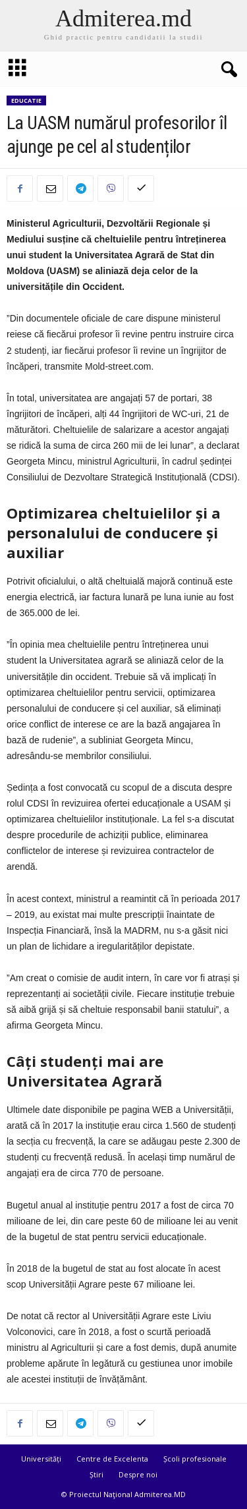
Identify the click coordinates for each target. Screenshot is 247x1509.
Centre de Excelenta (112, 1459)
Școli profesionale (195, 1459)
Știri (96, 1474)
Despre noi (138, 1474)
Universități (41, 1459)
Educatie (26, 100)
